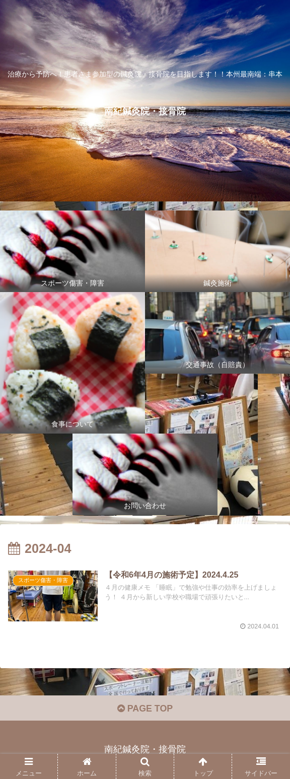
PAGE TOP (145, 709)
